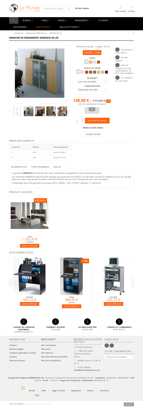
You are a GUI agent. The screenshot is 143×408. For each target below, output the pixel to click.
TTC (92, 111)
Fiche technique (40, 166)
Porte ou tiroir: (92, 68)
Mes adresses (47, 353)
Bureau (32, 390)
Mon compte (120, 11)
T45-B (29, 236)
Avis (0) (57, 166)
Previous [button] (10, 111)
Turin (71, 297)
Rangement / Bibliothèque (82, 380)
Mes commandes (48, 345)
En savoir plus (19, 166)
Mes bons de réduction (51, 360)
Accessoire (104, 390)
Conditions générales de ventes (22, 353)
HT (92, 109)
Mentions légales (16, 349)
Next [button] (69, 111)
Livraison (13, 345)
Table (43, 390)
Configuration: (92, 86)
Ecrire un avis (92, 134)
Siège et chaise (58, 390)
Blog (37, 395)
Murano (29, 297)
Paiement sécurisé (17, 360)
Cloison (90, 390)
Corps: (92, 58)
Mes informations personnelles (54, 357)
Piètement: (93, 78)
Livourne (113, 297)
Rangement (65, 380)
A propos (13, 357)
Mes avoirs (46, 349)
